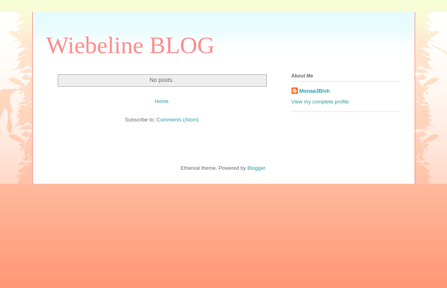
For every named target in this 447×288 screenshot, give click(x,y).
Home (162, 101)
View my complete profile (320, 102)
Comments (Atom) (178, 120)
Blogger (256, 168)
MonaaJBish (314, 91)
